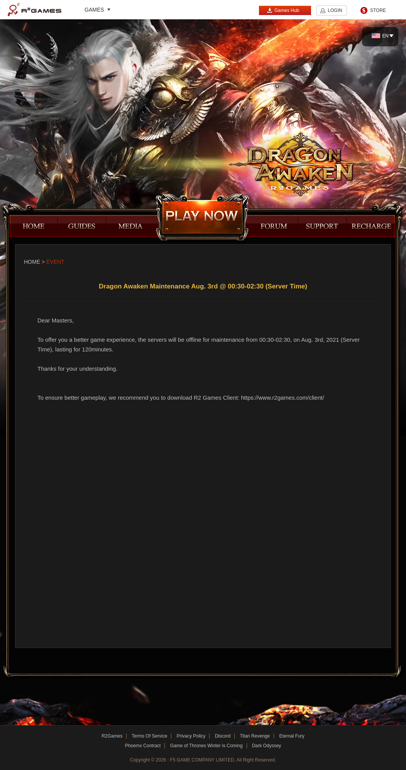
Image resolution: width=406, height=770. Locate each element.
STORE (378, 10)
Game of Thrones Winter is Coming (206, 745)
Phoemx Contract (143, 745)
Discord (223, 736)
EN (380, 36)
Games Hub (283, 10)
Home (32, 262)
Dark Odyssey (266, 745)
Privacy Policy (191, 736)
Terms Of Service (149, 736)
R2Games (34, 9)
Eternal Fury (291, 736)
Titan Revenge (255, 736)
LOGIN (335, 10)
